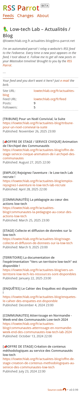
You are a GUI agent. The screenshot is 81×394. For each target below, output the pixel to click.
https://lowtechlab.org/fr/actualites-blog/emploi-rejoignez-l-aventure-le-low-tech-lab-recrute (38, 183)
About (43, 15)
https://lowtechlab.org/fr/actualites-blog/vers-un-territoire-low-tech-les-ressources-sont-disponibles (39, 272)
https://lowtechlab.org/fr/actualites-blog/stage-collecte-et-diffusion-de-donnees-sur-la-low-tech (38, 241)
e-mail (64, 80)
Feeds (8, 15)
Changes (25, 15)
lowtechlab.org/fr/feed (50, 99)
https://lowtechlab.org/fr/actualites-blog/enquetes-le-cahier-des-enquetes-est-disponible (40, 299)
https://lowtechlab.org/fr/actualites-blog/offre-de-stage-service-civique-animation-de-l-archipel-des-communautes (39, 154)
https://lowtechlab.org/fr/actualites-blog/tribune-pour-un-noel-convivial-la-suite (38, 125)
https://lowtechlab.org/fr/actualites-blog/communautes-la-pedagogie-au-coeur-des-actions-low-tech (37, 212)
